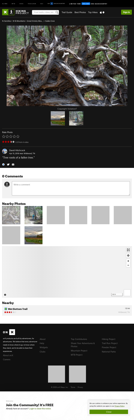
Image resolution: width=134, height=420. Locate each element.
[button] (3, 164)
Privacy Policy (119, 406)
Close (108, 411)
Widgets (44, 347)
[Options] (127, 293)
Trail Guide (67, 12)
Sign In (126, 12)
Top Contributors (79, 339)
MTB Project (76, 354)
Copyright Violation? (67, 108)
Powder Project (109, 347)
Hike (22, 3)
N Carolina (6, 21)
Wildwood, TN (29, 153)
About (42, 339)
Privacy (80, 387)
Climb (5, 3)
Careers (6, 359)
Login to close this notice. (40, 408)
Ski (41, 3)
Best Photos (80, 12)
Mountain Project (79, 350)
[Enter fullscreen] (128, 250)
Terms (73, 387)
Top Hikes (93, 12)
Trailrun (32, 3)
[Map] (67, 271)
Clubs (42, 351)
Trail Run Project (110, 343)
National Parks (109, 351)
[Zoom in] (128, 261)
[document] (109, 408)
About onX (8, 355)
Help (42, 343)
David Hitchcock (17, 150)
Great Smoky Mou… (35, 21)
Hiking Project (108, 339)
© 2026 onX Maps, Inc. (59, 387)
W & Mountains (19, 21)
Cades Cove (50, 21)
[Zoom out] (128, 265)
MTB (13, 3)
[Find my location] (128, 255)
